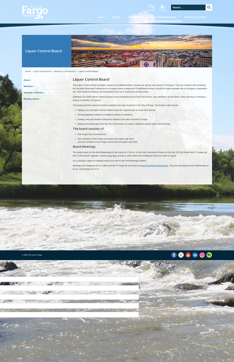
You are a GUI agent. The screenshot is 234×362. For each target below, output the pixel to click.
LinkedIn (195, 255)
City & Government (162, 17)
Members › (29, 86)
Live (100, 17)
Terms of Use (88, 239)
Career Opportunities (125, 235)
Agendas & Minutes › (34, 92)
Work (116, 17)
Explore (134, 17)
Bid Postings (121, 231)
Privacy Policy (89, 231)
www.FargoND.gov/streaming (154, 165)
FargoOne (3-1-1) (156, 227)
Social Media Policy (92, 235)
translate (151, 7)
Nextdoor (209, 255)
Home (28, 71)
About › (27, 80)
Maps (117, 239)
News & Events (195, 17)
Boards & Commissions (65, 71)
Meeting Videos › (32, 99)
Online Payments (123, 227)
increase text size (163, 8)
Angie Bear (112, 155)
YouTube (188, 255)
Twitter (181, 255)
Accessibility (88, 227)
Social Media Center (190, 227)
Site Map (86, 243)
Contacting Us (154, 235)
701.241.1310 (29, 240)
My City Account (188, 231)
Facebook (174, 255)
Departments (153, 231)
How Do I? (120, 243)
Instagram (202, 255)
